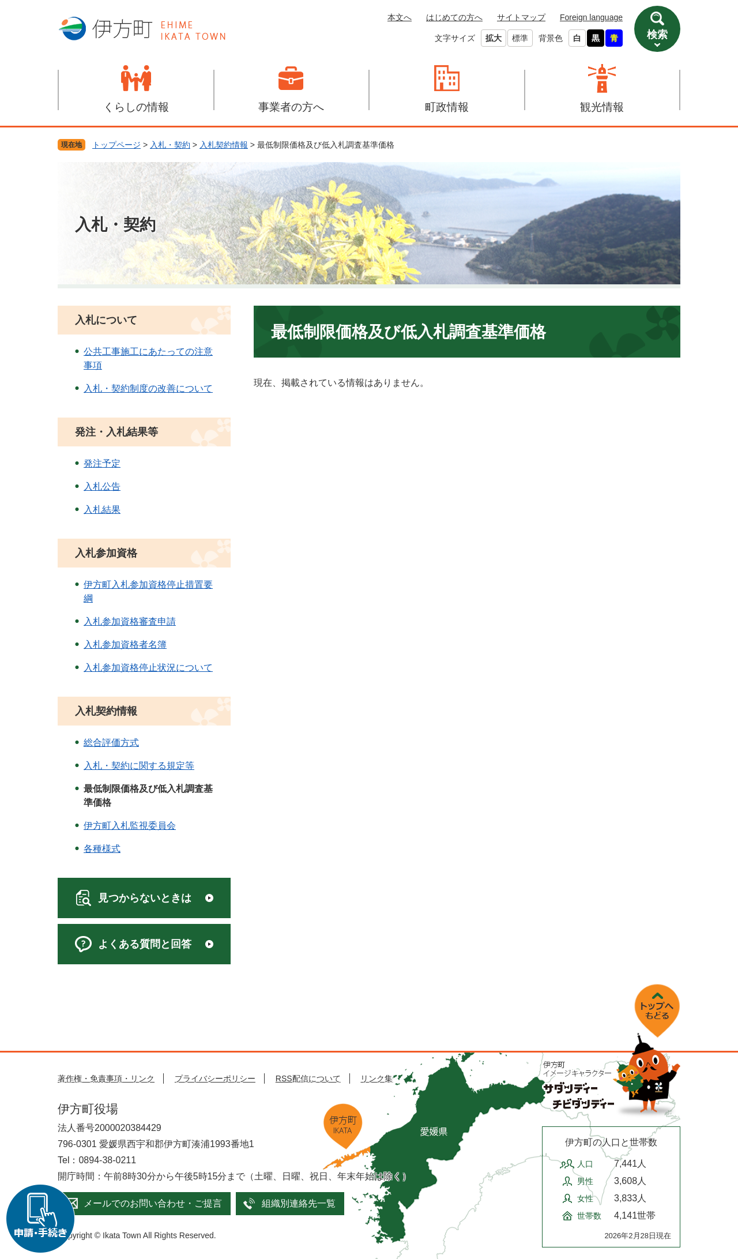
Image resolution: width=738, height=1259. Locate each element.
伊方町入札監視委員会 (130, 825)
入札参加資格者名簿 (125, 644)
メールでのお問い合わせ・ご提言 (153, 1203)
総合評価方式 (111, 742)
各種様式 (102, 849)
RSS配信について (308, 1078)
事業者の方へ (291, 107)
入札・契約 (170, 144)
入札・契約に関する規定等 (139, 766)
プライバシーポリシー (215, 1078)
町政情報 (447, 107)
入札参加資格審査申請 (130, 621)
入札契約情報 (223, 144)
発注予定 (102, 463)
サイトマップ (521, 17)
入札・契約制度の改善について (148, 388)
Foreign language (591, 17)
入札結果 (102, 509)
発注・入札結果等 (116, 432)
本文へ (399, 17)
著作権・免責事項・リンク (106, 1078)
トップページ (116, 144)
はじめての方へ (454, 17)
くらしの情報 (136, 107)
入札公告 (102, 486)
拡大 (493, 38)
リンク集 (376, 1078)
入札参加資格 (106, 553)
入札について (106, 320)
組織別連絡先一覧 (299, 1203)
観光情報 (602, 107)
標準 (520, 38)
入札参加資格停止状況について (148, 667)
